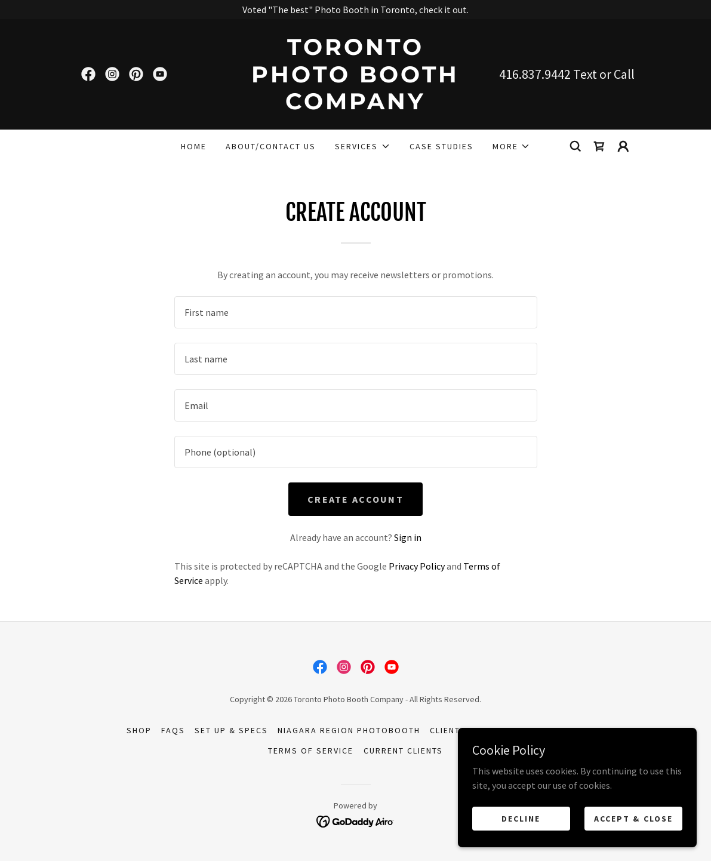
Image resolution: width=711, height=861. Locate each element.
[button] (362, 146)
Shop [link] (139, 730)
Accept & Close (633, 818)
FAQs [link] (173, 730)
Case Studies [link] (441, 146)
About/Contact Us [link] (271, 146)
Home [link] (194, 146)
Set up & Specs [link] (231, 730)
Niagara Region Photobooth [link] (349, 730)
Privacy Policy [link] (417, 566)
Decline (520, 818)
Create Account (355, 499)
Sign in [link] (407, 537)
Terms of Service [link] (310, 750)
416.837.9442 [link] (535, 74)
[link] (88, 74)
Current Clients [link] (403, 750)
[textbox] (355, 312)
